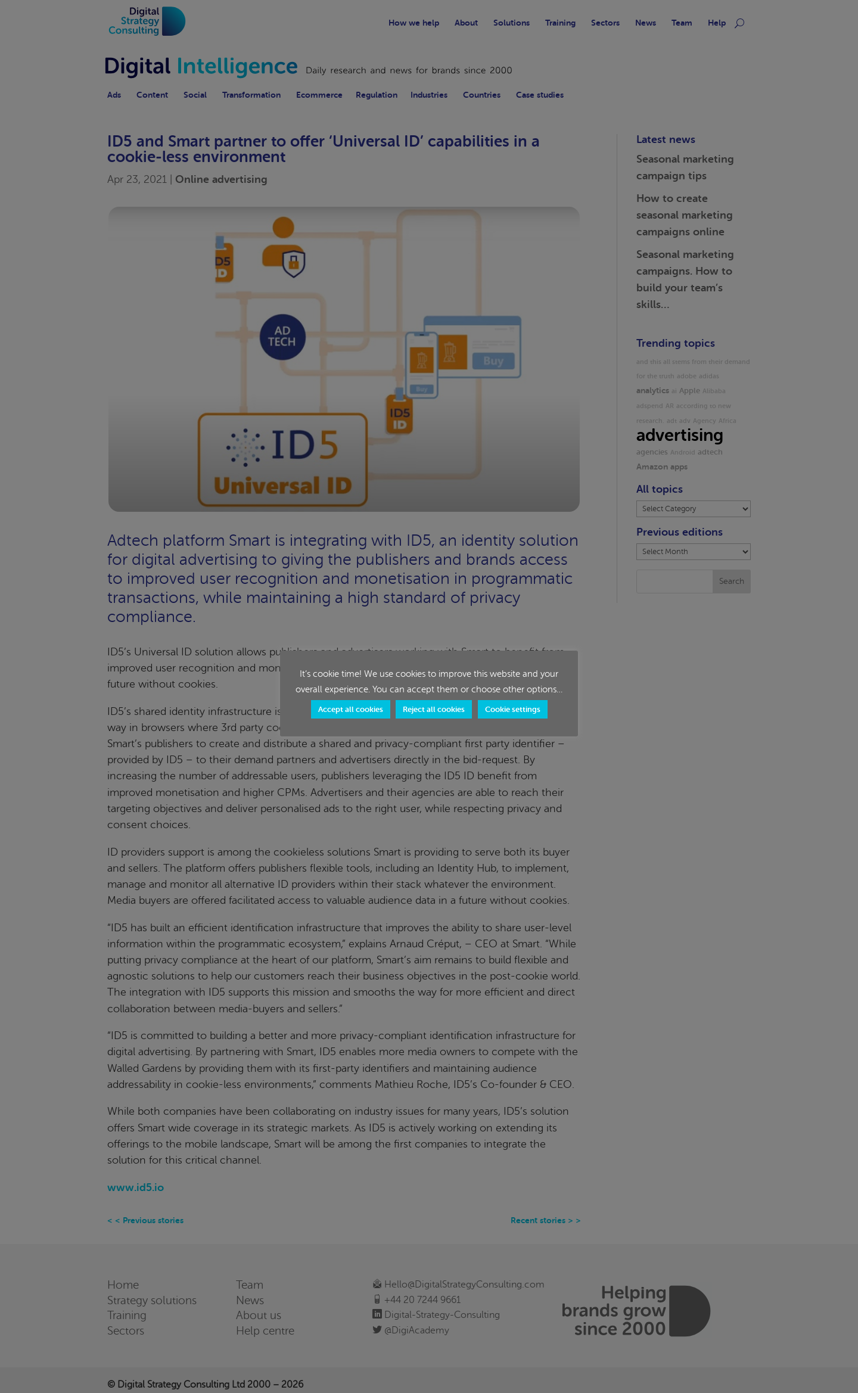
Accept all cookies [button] (350, 709)
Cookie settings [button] (512, 709)
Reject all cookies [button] (434, 709)
